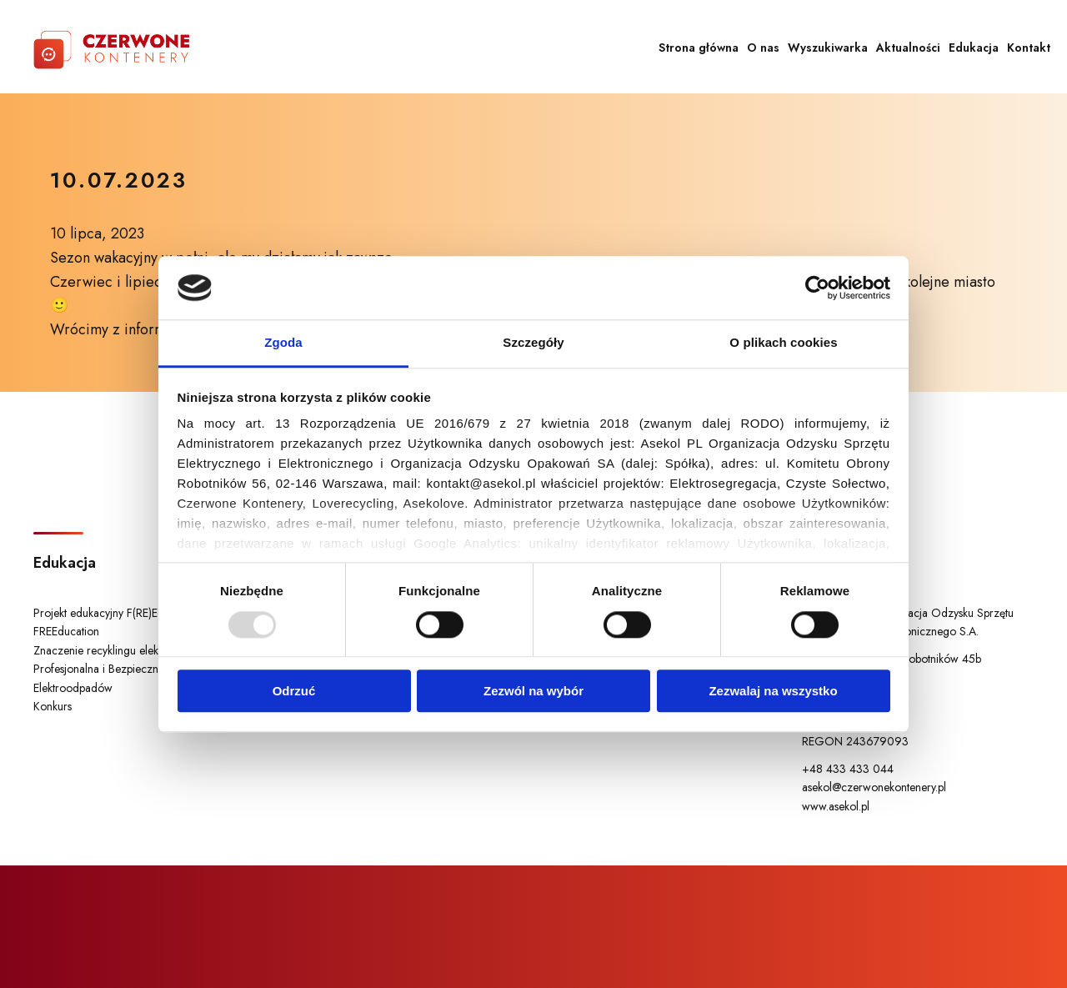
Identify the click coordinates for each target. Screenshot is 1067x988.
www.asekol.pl (835, 806)
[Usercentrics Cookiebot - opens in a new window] (817, 287)
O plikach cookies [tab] (783, 343)
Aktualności (908, 47)
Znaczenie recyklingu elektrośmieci (118, 650)
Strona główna (699, 47)
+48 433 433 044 (848, 768)
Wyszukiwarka (828, 47)
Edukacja (974, 47)
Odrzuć (294, 691)
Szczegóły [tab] (533, 343)
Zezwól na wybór (533, 691)
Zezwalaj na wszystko (773, 691)
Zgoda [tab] (283, 343)
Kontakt (1028, 47)
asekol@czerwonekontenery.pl (874, 787)
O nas (763, 47)
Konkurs (52, 706)
